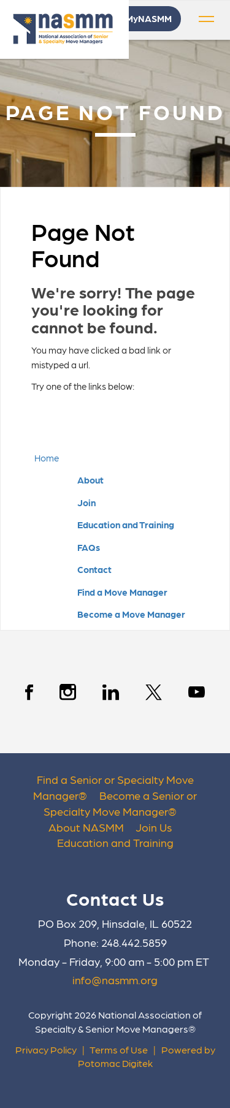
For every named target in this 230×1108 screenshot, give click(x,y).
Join (86, 502)
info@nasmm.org (115, 980)
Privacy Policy (46, 1049)
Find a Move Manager (122, 592)
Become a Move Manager (131, 614)
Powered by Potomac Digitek (146, 1056)
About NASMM (86, 827)
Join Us (154, 827)
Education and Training (125, 524)
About (90, 480)
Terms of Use (119, 1049)
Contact (94, 569)
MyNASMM (149, 18)
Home (46, 458)
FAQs (88, 547)
